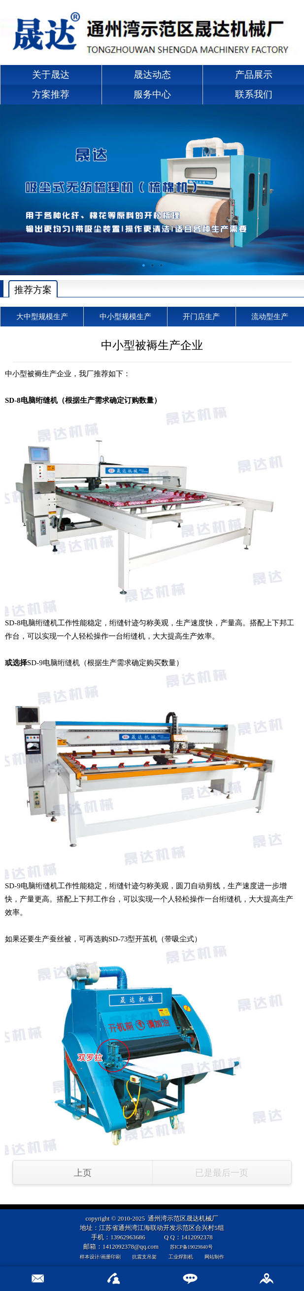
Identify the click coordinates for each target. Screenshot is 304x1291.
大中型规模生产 (42, 316)
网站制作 (214, 1256)
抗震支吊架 (144, 1256)
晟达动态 (152, 74)
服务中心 (152, 94)
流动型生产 (269, 316)
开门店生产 (201, 316)
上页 (83, 1173)
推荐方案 (33, 290)
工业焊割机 (181, 1256)
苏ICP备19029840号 (191, 1247)
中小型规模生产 (125, 316)
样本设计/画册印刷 (100, 1256)
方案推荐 (50, 94)
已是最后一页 (221, 1173)
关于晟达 (50, 74)
